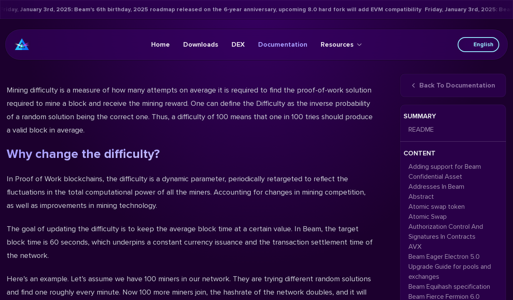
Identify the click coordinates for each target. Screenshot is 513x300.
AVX (414, 246)
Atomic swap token (436, 206)
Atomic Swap (427, 216)
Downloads (200, 44)
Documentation (282, 44)
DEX (238, 44)
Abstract (421, 196)
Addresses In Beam (436, 186)
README (421, 129)
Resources (341, 44)
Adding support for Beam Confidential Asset (444, 171)
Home (160, 44)
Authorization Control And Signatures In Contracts (445, 231)
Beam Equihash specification (449, 286)
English (478, 44)
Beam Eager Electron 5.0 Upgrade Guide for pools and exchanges (449, 266)
